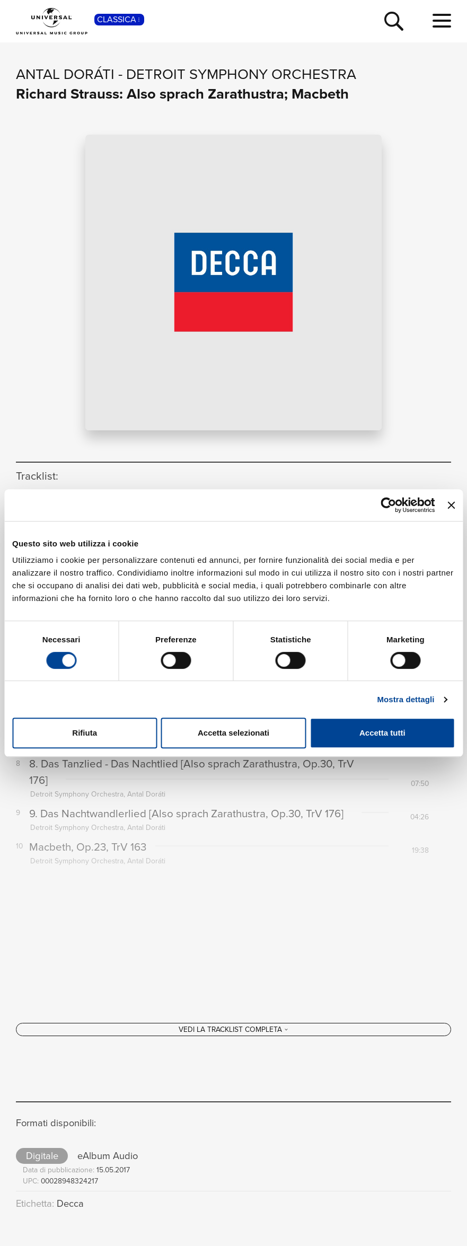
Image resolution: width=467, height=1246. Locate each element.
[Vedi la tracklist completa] (233, 1048)
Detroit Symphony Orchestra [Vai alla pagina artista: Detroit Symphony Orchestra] (241, 74)
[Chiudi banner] (451, 505)
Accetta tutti (382, 732)
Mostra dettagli (405, 699)
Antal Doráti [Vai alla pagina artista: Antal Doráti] (65, 74)
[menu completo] (442, 21)
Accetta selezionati (233, 732)
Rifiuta (84, 732)
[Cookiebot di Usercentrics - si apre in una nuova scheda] (388, 505)
